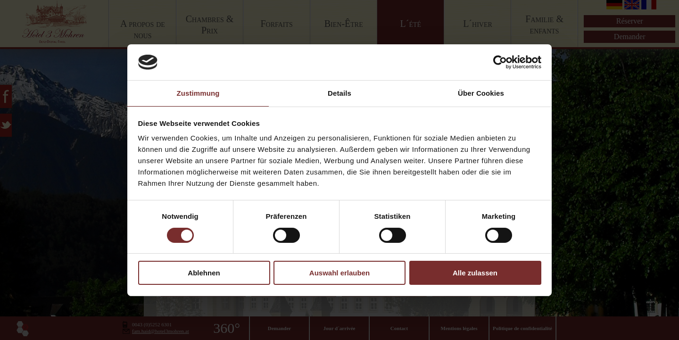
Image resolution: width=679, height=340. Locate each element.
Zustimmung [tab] (198, 93)
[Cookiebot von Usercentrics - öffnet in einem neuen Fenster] (500, 62)
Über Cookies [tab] (481, 93)
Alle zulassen (475, 273)
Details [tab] (339, 93)
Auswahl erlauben (339, 273)
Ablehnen (204, 273)
